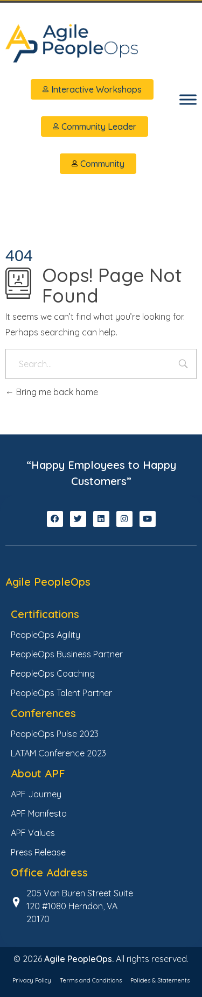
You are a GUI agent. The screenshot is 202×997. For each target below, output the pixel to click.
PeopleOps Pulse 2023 (55, 733)
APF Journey (36, 794)
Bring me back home (51, 392)
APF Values (33, 832)
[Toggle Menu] (188, 99)
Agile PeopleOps (47, 581)
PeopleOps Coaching (53, 673)
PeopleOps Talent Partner (61, 692)
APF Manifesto (39, 813)
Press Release (38, 852)
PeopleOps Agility (45, 634)
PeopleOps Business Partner (67, 654)
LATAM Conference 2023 (58, 753)
